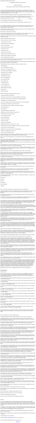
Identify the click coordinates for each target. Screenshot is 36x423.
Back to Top (18, 421)
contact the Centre (10, 417)
